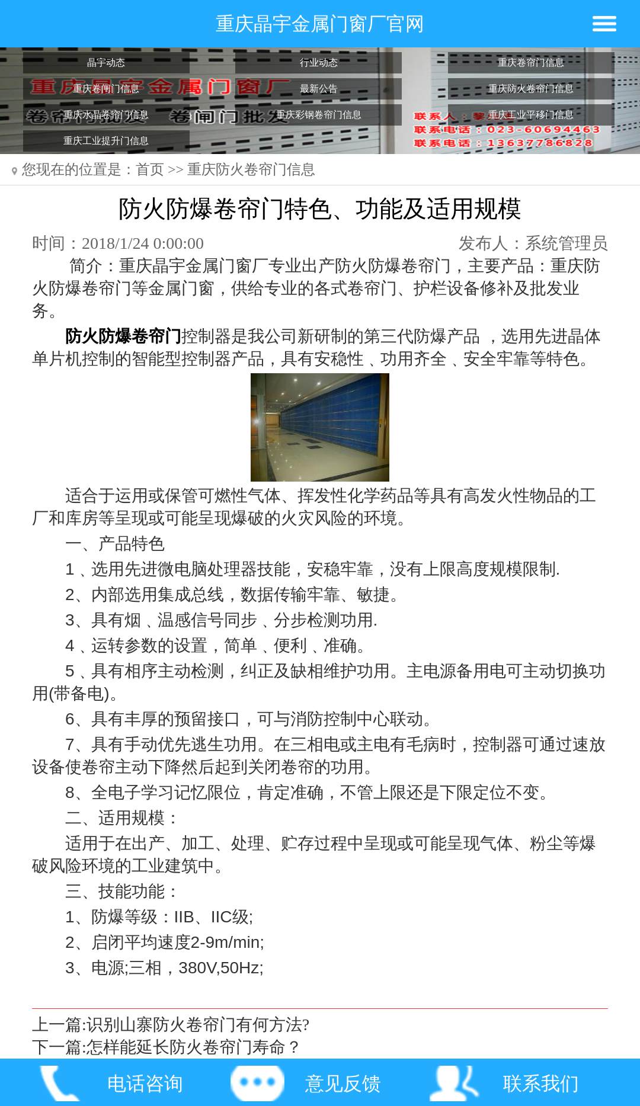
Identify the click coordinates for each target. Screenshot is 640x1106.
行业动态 (319, 62)
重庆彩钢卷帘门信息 (318, 115)
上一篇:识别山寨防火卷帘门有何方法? (170, 1024)
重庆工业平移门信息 (531, 115)
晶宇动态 (106, 62)
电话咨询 (145, 1083)
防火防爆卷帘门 (123, 336)
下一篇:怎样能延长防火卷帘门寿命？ (167, 1047)
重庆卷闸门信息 (106, 89)
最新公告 (319, 89)
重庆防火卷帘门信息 (531, 89)
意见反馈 (343, 1083)
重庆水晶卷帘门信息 (106, 115)
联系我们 (541, 1083)
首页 (150, 169)
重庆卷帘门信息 (531, 62)
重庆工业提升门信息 (106, 141)
